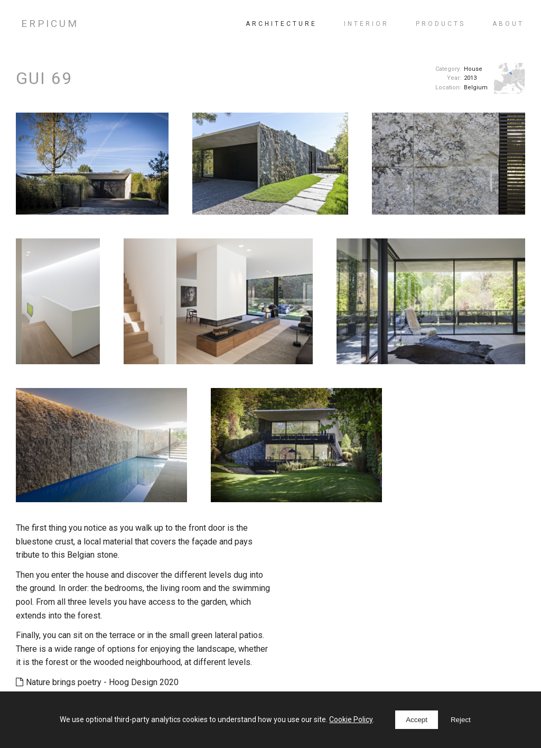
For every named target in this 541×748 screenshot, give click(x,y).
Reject (461, 720)
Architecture (281, 23)
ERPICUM (50, 23)
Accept (416, 720)
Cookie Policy (350, 719)
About (508, 23)
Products (440, 23)
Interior (366, 23)
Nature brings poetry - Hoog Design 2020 (97, 682)
